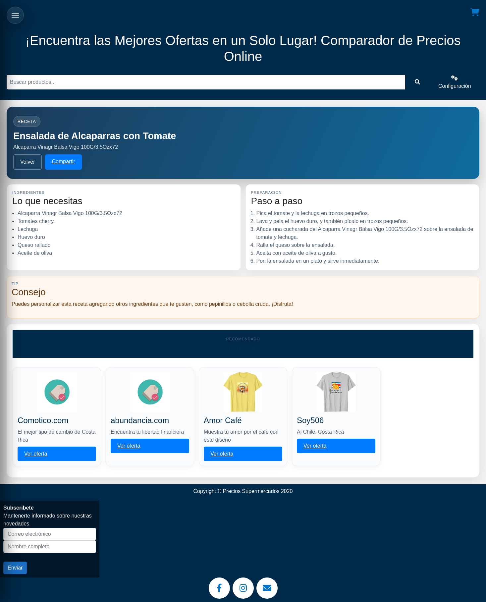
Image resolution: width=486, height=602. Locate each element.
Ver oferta (35, 454)
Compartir (63, 161)
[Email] (267, 588)
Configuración (454, 82)
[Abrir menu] (15, 15)
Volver (27, 162)
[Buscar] (206, 82)
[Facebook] (219, 588)
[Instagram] (243, 588)
